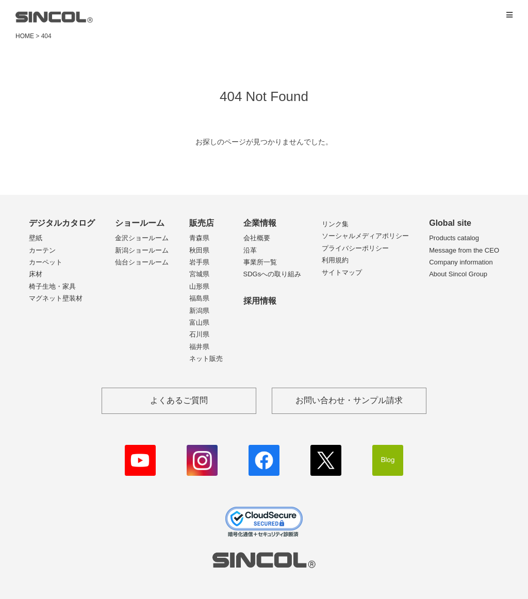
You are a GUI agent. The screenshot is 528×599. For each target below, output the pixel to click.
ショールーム (139, 223)
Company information (461, 262)
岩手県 (199, 262)
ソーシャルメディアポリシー (365, 236)
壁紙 (35, 238)
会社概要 (256, 238)
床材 (35, 274)
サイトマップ (342, 272)
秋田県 (199, 250)
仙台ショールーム (142, 262)
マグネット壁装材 (55, 298)
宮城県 (199, 274)
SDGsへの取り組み (272, 274)
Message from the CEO (464, 250)
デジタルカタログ (62, 223)
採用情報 (259, 300)
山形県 (199, 286)
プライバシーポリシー (355, 248)
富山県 (199, 322)
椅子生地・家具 (52, 286)
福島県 (199, 298)
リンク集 (335, 224)
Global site (450, 223)
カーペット (45, 262)
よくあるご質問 (179, 400)
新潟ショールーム (142, 250)
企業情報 (259, 223)
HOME (24, 36)
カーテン (42, 250)
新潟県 (199, 310)
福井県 (199, 347)
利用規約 (335, 260)
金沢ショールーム (142, 238)
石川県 (199, 334)
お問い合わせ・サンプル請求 (349, 400)
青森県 (199, 238)
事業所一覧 (260, 262)
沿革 (250, 250)
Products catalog (454, 238)
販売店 (201, 223)
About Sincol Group (458, 274)
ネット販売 (206, 358)
